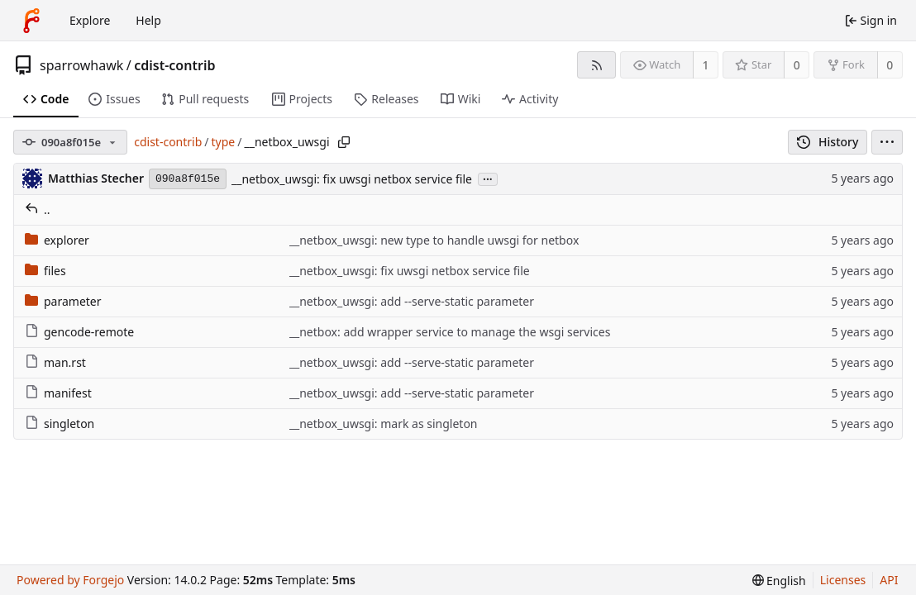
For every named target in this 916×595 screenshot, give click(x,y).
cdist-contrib (174, 65)
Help (148, 20)
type (224, 142)
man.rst (55, 362)
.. (37, 209)
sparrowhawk (81, 65)
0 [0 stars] (797, 65)
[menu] (887, 142)
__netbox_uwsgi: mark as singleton (383, 423)
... (488, 178)
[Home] (31, 21)
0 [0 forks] (889, 65)
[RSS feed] (596, 65)
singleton (59, 423)
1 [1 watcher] (706, 65)
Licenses (843, 580)
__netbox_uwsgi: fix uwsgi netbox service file (351, 179)
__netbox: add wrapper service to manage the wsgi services (450, 332)
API (889, 580)
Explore (89, 20)
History (828, 142)
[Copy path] (343, 142)
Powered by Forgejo (70, 580)
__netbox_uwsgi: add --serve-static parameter (411, 301)
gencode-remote (79, 332)
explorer (57, 240)
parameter (63, 301)
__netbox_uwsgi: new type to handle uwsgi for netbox (434, 240)
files (45, 270)
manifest (58, 393)
